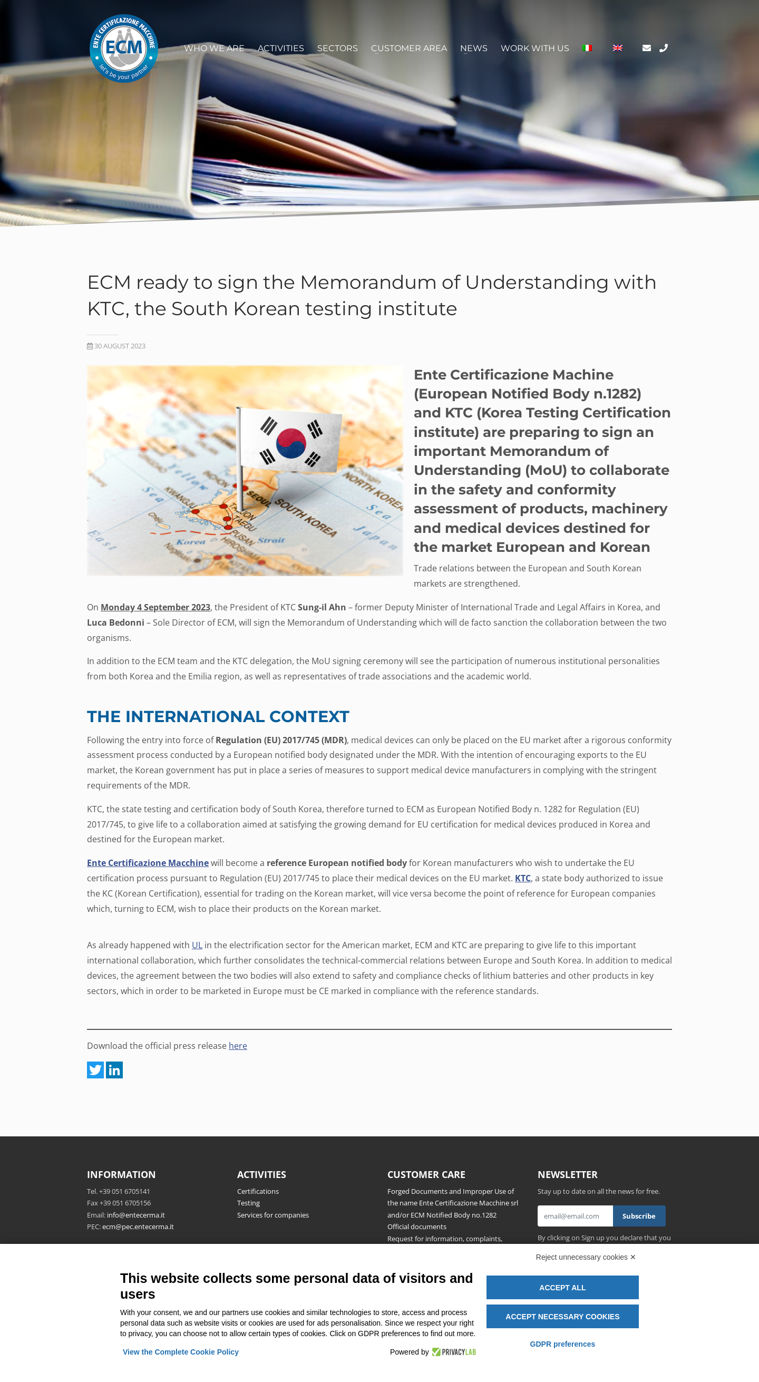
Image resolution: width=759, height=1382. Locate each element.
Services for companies (273, 1215)
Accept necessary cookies (562, 1316)
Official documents (416, 1226)
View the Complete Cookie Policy (181, 1352)
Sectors (337, 48)
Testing (248, 1203)
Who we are (214, 48)
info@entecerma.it (136, 1215)
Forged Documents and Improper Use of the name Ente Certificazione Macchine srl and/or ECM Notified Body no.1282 (452, 1203)
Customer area (409, 48)
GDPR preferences (563, 1344)
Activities (281, 48)
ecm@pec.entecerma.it (138, 1226)
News (474, 48)
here (238, 1046)
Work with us (535, 48)
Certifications (258, 1191)
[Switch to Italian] (587, 48)
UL (197, 945)
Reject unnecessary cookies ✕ (586, 1257)
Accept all (562, 1287)
